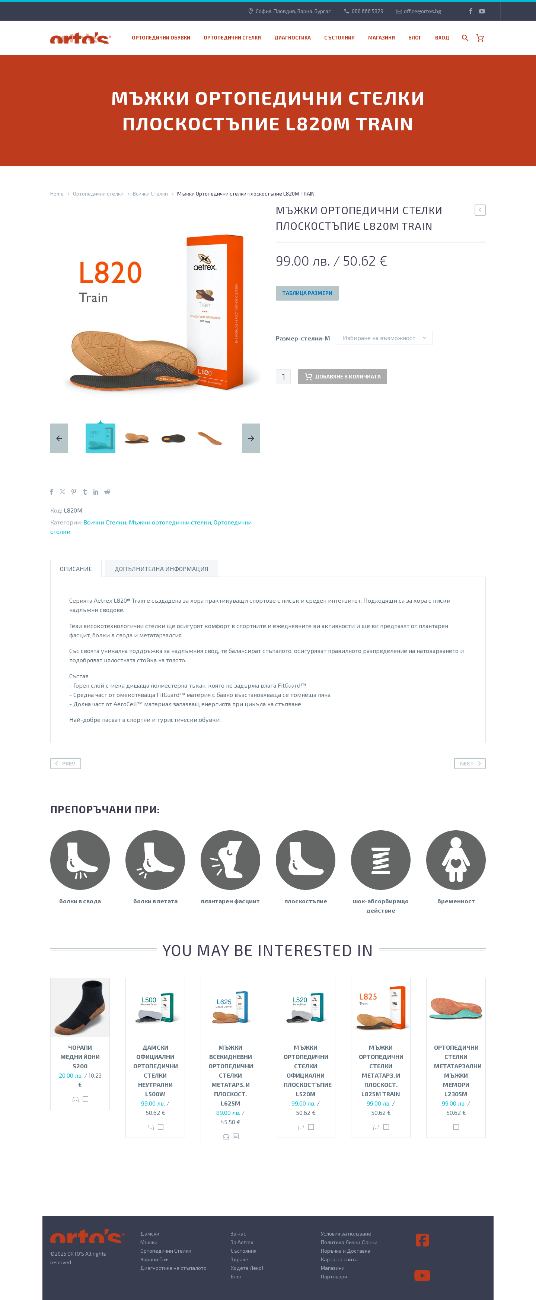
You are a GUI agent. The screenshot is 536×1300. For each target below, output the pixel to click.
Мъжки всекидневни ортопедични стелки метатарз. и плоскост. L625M (230, 1075)
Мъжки (148, 1242)
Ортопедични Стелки (165, 1250)
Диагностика (292, 38)
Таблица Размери (307, 293)
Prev (63, 763)
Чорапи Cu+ (154, 1259)
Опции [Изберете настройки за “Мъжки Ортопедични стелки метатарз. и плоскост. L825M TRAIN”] (376, 1127)
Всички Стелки (150, 193)
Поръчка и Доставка (345, 1250)
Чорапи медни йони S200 (80, 1056)
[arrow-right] (245, 438)
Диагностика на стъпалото (173, 1268)
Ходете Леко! (247, 1268)
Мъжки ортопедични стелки (170, 522)
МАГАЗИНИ (381, 38)
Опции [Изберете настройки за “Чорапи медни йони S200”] (75, 1099)
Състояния (339, 38)
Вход (442, 38)
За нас (238, 1233)
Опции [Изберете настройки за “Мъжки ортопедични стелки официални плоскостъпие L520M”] (301, 1127)
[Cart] (483, 37)
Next (472, 763)
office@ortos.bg (422, 11)
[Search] (464, 37)
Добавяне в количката (342, 376)
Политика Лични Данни (349, 1242)
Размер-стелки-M (303, 338)
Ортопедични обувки (161, 38)
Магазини (333, 1268)
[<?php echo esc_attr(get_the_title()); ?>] (85, 1099)
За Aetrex (242, 1242)
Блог (415, 38)
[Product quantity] (283, 377)
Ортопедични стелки (232, 38)
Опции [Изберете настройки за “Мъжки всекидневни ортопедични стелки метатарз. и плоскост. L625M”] (226, 1136)
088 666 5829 (367, 11)
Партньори (334, 1276)
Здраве (239, 1259)
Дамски (149, 1233)
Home (57, 193)
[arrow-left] (65, 438)
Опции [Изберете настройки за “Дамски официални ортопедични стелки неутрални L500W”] (150, 1127)
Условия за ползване (346, 1233)
